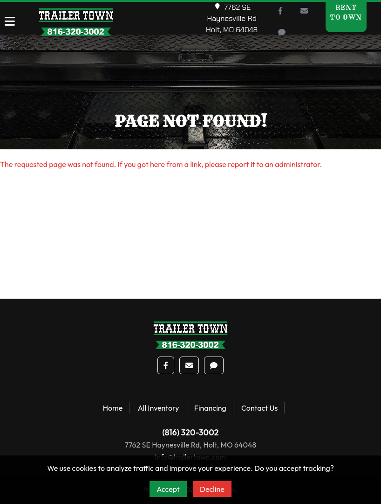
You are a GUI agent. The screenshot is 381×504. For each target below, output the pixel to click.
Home (113, 408)
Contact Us (259, 408)
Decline (212, 489)
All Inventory (158, 408)
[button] (280, 11)
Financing (210, 408)
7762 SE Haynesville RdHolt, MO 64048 (232, 18)
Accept (168, 489)
